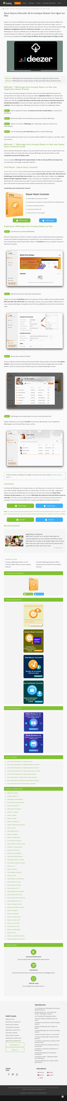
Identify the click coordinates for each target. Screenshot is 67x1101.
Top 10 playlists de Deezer (14, 872)
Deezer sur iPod (11, 875)
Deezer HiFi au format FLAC (14, 894)
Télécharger (31, 3)
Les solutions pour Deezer (14, 840)
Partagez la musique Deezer (14, 847)
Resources (40, 1087)
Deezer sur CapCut (12, 834)
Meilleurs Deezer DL (12, 796)
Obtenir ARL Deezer (12, 793)
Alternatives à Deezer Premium (15, 802)
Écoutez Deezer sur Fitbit (14, 885)
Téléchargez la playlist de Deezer (16, 863)
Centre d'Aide (45, 3)
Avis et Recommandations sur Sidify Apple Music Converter (23, 768)
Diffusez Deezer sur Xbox (14, 882)
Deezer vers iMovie (12, 910)
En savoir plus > (58, 548)
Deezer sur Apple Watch (13, 929)
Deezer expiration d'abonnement (16, 939)
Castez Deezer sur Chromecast (15, 878)
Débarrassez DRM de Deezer (15, 856)
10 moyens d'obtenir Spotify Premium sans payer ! (46, 1019)
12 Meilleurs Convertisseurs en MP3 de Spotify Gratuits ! (47, 1023)
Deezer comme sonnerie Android (16, 898)
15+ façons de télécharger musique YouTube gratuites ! (47, 1037)
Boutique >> (15, 1050)
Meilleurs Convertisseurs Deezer (16, 936)
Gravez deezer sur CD (13, 888)
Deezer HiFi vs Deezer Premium (15, 907)
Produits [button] (24, 3)
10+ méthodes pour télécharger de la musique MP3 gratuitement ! (47, 1009)
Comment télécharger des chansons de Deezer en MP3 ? (47, 1031)
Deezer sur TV (11, 866)
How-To (59, 3)
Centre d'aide (47, 1087)
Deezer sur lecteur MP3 (13, 920)
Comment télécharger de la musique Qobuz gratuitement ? (46, 1061)
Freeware (38, 3)
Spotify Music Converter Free (13, 1038)
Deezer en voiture (12, 869)
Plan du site (55, 1087)
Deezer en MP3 (11, 932)
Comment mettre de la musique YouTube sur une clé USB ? (47, 1045)
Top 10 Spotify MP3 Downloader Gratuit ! (46, 1016)
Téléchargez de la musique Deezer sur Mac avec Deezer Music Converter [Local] (36, 81)
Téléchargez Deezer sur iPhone (15, 859)
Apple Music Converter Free (13, 1041)
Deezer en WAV (11, 828)
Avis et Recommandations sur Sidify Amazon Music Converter (23, 771)
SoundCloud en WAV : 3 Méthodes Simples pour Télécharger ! (46, 1057)
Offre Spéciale (52, 3)
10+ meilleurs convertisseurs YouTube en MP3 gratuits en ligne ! (47, 1041)
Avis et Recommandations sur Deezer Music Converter (22, 774)
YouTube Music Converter (12, 1027)
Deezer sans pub (11, 818)
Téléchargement (17, 1087)
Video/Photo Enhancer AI (38, 1089)
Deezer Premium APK (13, 805)
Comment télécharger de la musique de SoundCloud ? (45, 1053)
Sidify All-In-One (10, 1019)
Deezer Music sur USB (13, 926)
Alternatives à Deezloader (14, 809)
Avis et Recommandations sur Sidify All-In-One (19, 761)
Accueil (7, 8)
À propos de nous (26, 1089)
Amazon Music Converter (12, 1035)
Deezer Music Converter (11, 171)
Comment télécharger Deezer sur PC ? (16, 562)
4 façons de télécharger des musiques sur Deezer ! (46, 1027)
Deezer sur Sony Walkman (14, 853)
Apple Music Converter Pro (13, 1030)
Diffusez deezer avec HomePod (15, 891)
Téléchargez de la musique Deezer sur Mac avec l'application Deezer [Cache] (35, 78)
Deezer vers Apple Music (14, 917)
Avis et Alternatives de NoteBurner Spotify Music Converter (23, 780)
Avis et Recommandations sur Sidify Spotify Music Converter (23, 764)
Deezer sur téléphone (13, 821)
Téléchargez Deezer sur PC (14, 901)
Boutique (18, 3)
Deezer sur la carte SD (13, 923)
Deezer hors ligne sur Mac (14, 904)
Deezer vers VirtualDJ (13, 913)
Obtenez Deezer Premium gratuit (16, 844)
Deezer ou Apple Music (13, 837)
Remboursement (32, 1087)
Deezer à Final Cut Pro (13, 850)
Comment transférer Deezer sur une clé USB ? (47, 1034)
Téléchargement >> (15, 1045)
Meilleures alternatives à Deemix (16, 825)
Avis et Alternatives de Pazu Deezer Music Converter (21, 783)
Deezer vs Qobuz (11, 815)
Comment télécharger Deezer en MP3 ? (48, 562)
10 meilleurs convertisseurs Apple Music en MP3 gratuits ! (46, 1049)
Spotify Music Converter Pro (13, 1022)
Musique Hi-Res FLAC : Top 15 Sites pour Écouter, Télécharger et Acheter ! (45, 1013)
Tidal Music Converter (11, 1032)
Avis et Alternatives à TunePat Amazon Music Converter (22, 777)
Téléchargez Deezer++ (13, 831)
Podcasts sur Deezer (12, 812)
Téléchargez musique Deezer (15, 799)
